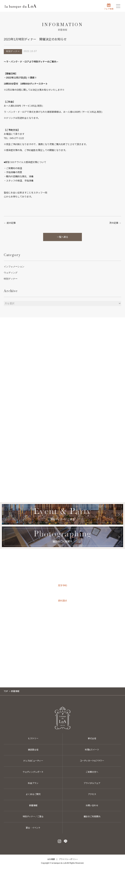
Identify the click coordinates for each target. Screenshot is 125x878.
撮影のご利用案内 (92, 816)
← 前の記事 (10, 223)
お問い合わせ (62, 616)
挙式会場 (92, 738)
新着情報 (33, 805)
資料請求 (62, 600)
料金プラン (33, 783)
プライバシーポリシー (68, 859)
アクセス (92, 794)
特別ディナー (10, 278)
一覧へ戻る (62, 237)
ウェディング (10, 272)
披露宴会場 (33, 750)
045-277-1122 (62, 644)
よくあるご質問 (33, 794)
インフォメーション (14, 266)
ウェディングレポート (33, 772)
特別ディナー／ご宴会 (33, 816)
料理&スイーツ (92, 750)
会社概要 (51, 859)
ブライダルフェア (92, 783)
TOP (6, 691)
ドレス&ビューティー (33, 761)
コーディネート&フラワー (92, 761)
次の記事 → (115, 223)
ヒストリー (33, 738)
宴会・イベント (33, 828)
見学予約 (62, 585)
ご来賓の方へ (92, 772)
